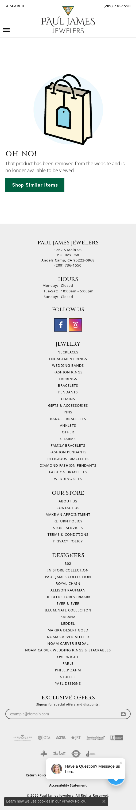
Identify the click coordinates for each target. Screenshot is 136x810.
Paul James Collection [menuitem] (68, 576)
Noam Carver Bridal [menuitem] (67, 643)
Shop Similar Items (35, 185)
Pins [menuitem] (68, 412)
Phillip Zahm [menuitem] (68, 670)
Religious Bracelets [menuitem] (67, 458)
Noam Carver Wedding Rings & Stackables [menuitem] (68, 650)
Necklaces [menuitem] (67, 352)
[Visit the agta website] (60, 738)
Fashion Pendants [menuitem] (68, 452)
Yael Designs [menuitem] (68, 683)
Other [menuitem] (68, 432)
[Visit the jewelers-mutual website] (96, 738)
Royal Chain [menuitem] (68, 583)
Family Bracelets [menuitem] (68, 445)
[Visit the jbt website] (76, 738)
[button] (14, 5)
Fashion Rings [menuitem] (68, 372)
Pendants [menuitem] (68, 392)
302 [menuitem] (68, 563)
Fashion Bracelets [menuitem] (68, 472)
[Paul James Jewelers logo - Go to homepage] (68, 19)
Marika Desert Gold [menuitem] (68, 630)
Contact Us (68, 507)
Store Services (68, 527)
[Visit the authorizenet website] (76, 754)
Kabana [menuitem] (67, 616)
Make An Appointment (68, 514)
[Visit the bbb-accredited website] (116, 738)
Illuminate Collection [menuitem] (68, 610)
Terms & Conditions (68, 534)
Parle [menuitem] (68, 663)
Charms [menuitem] (68, 438)
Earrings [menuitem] (68, 378)
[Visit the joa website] (91, 754)
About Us (68, 501)
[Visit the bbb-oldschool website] (43, 754)
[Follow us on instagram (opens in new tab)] (75, 325)
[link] (116, 5)
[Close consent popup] (104, 801)
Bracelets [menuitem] (68, 385)
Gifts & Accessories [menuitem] (68, 405)
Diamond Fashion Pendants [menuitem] (68, 465)
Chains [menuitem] (68, 398)
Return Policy (68, 521)
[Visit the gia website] (44, 738)
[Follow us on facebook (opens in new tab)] (60, 325)
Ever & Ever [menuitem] (68, 603)
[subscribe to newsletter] (123, 714)
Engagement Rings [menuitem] (68, 358)
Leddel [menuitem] (68, 623)
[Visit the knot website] (59, 754)
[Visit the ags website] (23, 738)
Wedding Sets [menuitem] (68, 478)
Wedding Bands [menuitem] (68, 365)
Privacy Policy (68, 541)
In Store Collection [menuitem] (68, 570)
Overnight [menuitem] (68, 656)
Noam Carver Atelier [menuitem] (68, 636)
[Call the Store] (68, 265)
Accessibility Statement (68, 785)
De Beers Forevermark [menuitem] (68, 596)
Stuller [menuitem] (68, 676)
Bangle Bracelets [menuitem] (68, 418)
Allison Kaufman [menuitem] (68, 590)
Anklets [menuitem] (68, 425)
